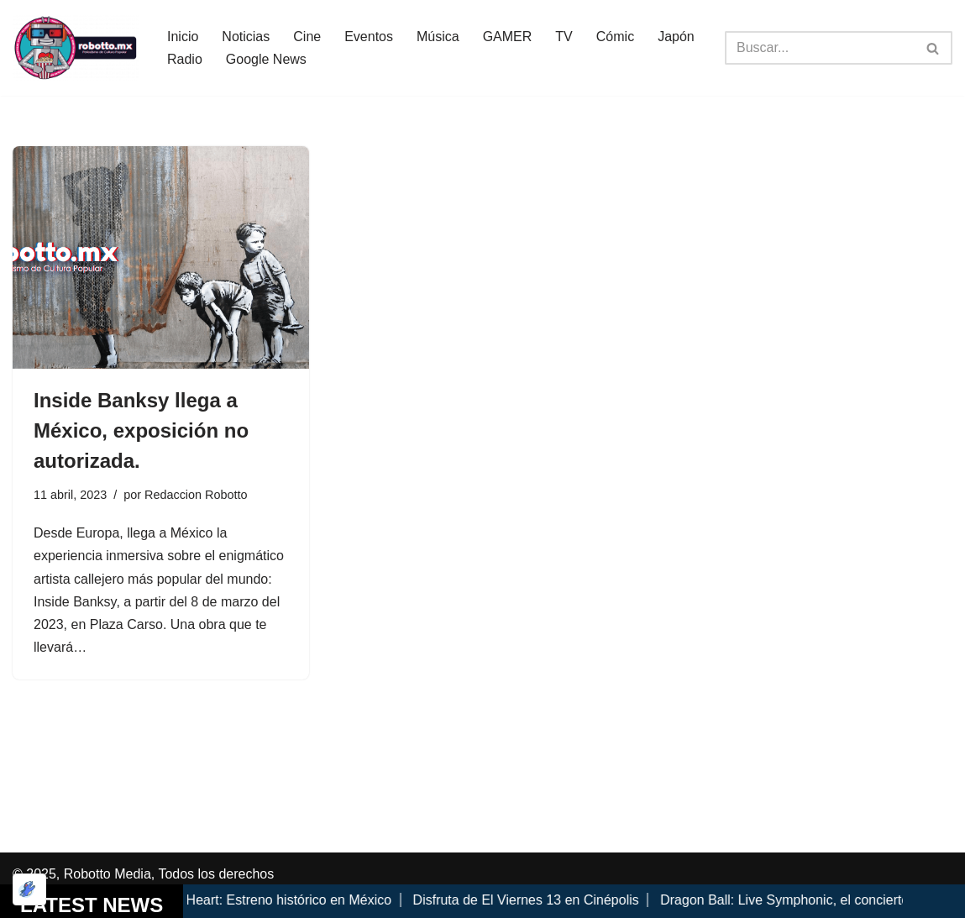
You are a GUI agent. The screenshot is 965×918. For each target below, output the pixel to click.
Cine (307, 36)
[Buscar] (820, 48)
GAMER (507, 36)
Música (438, 36)
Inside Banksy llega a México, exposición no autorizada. (141, 430)
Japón (676, 36)
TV (563, 36)
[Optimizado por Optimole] (29, 889)
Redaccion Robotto (195, 494)
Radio (184, 59)
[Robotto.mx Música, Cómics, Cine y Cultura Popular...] (76, 48)
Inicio (182, 36)
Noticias (246, 36)
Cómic (615, 36)
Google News (266, 59)
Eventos (368, 36)
